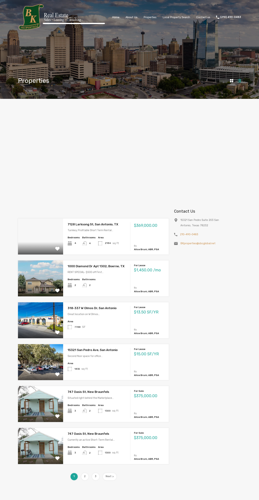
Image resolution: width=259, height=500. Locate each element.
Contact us (203, 17)
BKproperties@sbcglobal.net (197, 243)
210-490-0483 (189, 234)
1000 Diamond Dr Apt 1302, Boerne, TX (96, 266)
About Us (131, 17)
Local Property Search (176, 17)
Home (115, 17)
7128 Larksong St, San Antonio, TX (93, 224)
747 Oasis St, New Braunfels (88, 392)
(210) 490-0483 (230, 17)
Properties (150, 17)
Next (110, 476)
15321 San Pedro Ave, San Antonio (93, 350)
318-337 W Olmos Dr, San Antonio (92, 308)
